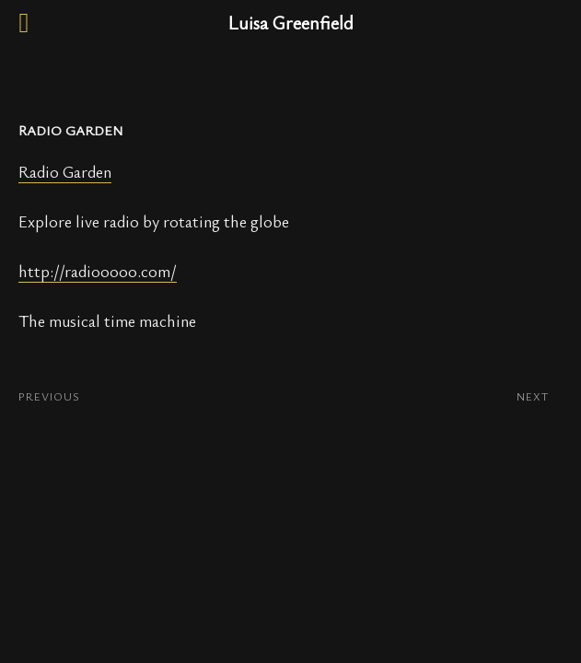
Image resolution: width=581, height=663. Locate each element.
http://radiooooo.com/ (97, 271)
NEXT (533, 396)
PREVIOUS (49, 396)
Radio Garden (64, 171)
